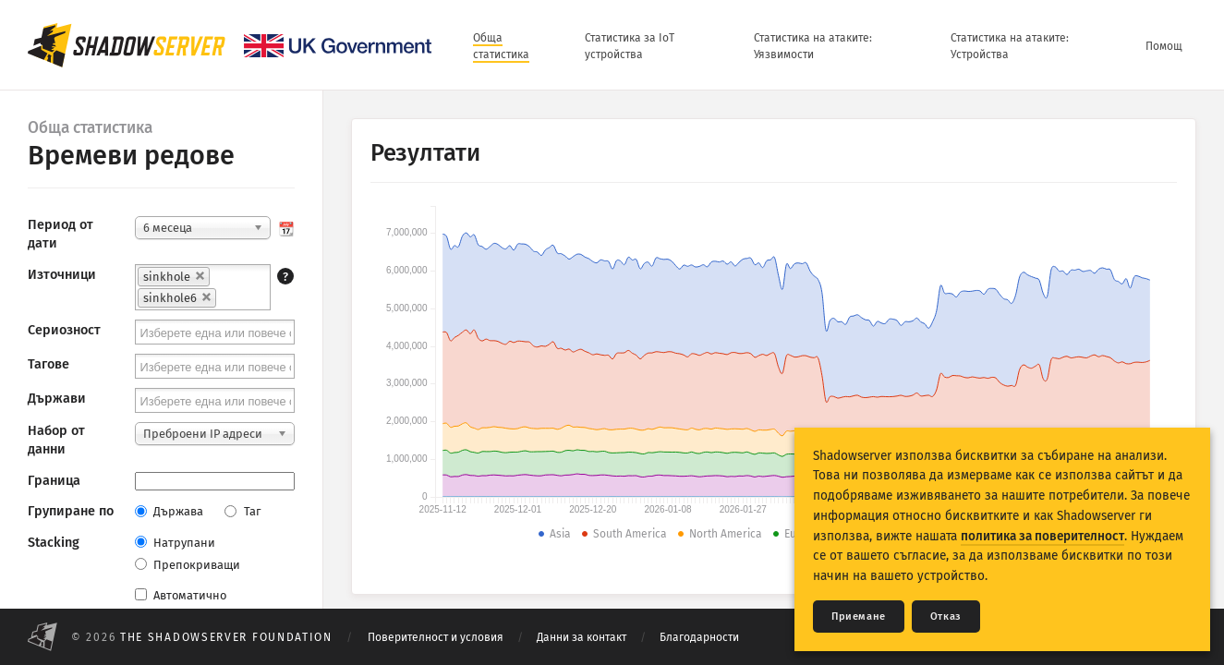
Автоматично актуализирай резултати (212, 605)
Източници (62, 275)
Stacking (53, 542)
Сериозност (64, 330)
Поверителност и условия (435, 637)
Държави (57, 398)
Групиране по (71, 511)
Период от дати (60, 234)
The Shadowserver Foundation (226, 637)
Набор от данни (56, 440)
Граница (54, 481)
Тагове (48, 364)
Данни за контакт (581, 637)
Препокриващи (187, 565)
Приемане (858, 617)
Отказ (946, 617)
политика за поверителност (1042, 536)
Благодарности (699, 637)
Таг (242, 511)
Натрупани (175, 543)
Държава (169, 511)
